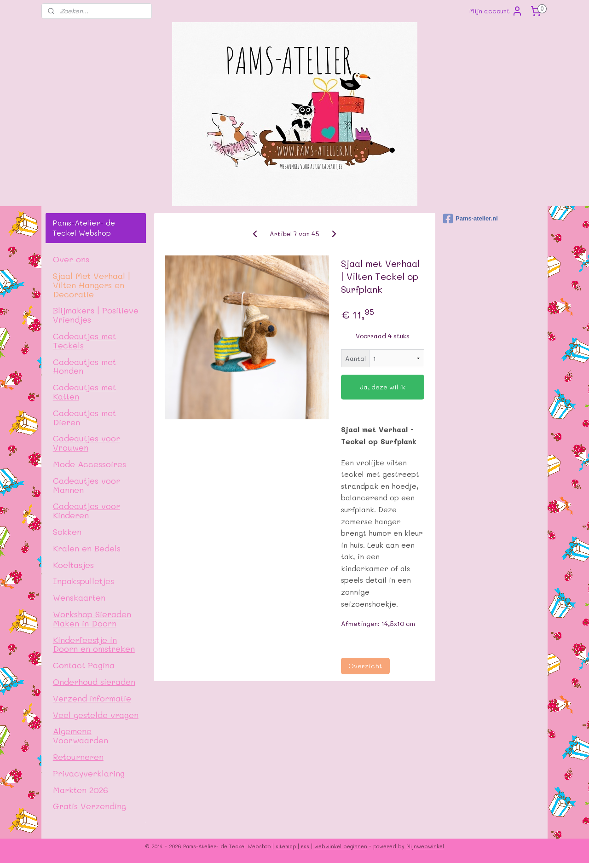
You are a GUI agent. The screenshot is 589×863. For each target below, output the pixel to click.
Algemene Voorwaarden (80, 735)
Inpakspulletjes (83, 580)
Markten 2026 (80, 789)
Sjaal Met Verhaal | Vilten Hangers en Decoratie (91, 284)
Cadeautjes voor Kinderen (86, 510)
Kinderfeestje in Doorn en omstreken (94, 644)
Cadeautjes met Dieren (84, 417)
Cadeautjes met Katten (84, 391)
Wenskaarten (79, 597)
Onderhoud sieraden (94, 681)
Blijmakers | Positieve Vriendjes (96, 314)
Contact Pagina (84, 665)
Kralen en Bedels (87, 548)
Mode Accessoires (89, 463)
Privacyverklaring (89, 773)
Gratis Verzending (89, 805)
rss (305, 846)
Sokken (67, 531)
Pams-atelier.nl (470, 218)
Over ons (71, 259)
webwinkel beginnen (340, 846)
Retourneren (78, 756)
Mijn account (496, 11)
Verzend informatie (92, 698)
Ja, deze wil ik (382, 386)
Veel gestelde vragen (96, 714)
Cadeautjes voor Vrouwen (86, 442)
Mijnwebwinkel (425, 846)
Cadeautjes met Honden (84, 366)
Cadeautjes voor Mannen (86, 485)
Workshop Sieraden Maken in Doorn (92, 618)
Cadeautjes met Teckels (84, 340)
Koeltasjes (73, 564)
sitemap (286, 846)
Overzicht (365, 665)
